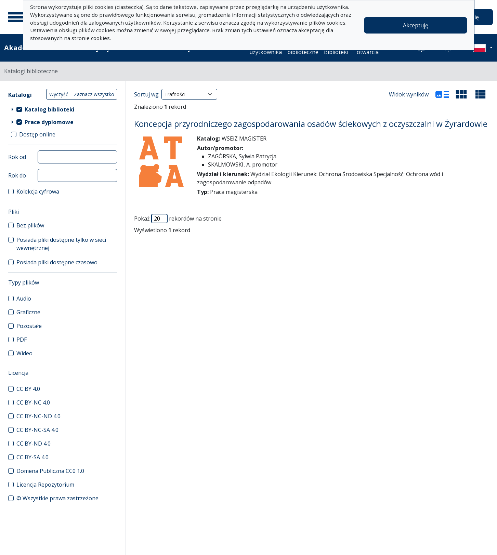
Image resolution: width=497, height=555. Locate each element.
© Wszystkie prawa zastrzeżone (57, 498)
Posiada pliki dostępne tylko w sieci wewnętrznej (61, 244)
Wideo (24, 353)
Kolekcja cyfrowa (37, 191)
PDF (21, 339)
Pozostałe (29, 326)
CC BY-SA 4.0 (32, 457)
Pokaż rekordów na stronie (178, 218)
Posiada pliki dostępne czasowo (56, 262)
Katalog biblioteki (50, 109)
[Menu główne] (16, 17)
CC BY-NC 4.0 (33, 402)
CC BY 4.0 (28, 389)
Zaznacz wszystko (94, 94)
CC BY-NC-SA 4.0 (37, 430)
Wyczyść (58, 94)
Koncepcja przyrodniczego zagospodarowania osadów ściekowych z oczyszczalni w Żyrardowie (310, 123)
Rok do (17, 175)
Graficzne (28, 312)
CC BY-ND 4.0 (33, 443)
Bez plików (30, 225)
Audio (23, 298)
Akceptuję (415, 25)
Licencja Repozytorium (45, 484)
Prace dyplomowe (49, 122)
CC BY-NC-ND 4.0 (38, 416)
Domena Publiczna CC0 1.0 (50, 471)
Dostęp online (37, 134)
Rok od (17, 157)
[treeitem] (62, 109)
